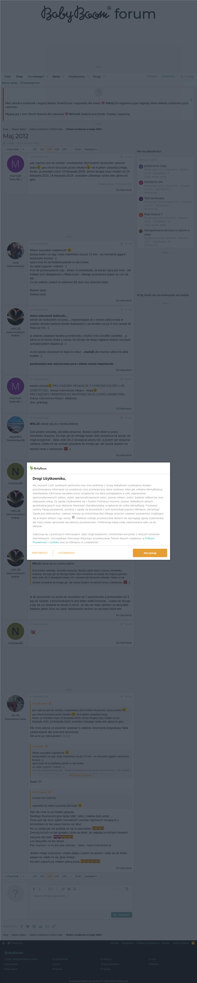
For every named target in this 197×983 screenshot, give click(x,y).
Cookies (54, 542)
